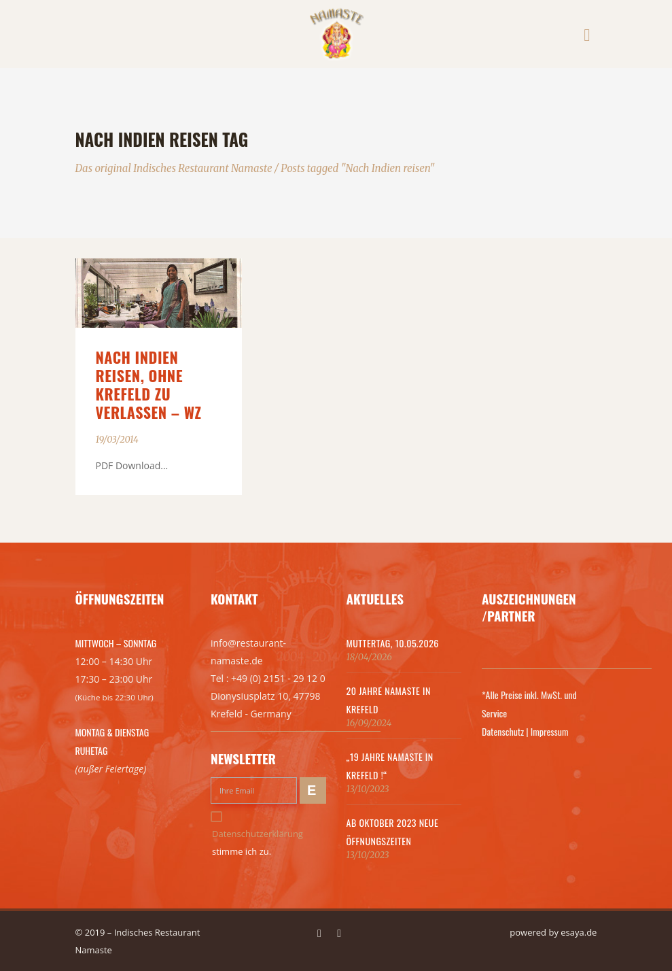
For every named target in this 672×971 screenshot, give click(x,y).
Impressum (550, 731)
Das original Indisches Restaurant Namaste (173, 168)
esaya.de (579, 932)
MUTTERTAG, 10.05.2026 (393, 643)
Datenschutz (503, 731)
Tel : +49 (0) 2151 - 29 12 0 (268, 678)
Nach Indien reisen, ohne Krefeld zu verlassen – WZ (149, 384)
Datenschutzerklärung (257, 834)
